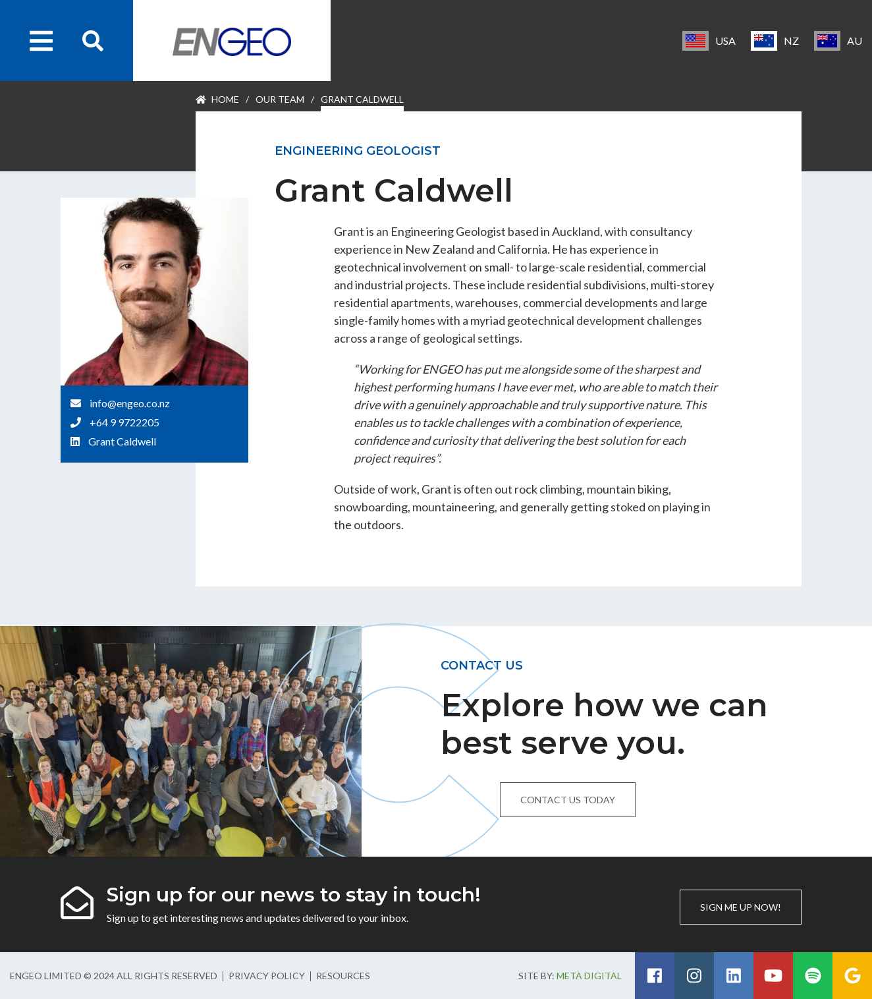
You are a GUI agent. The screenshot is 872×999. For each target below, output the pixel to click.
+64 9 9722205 (124, 422)
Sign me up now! (740, 907)
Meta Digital (589, 975)
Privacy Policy (267, 975)
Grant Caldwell (122, 441)
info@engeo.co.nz (130, 403)
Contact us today (567, 799)
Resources (343, 975)
